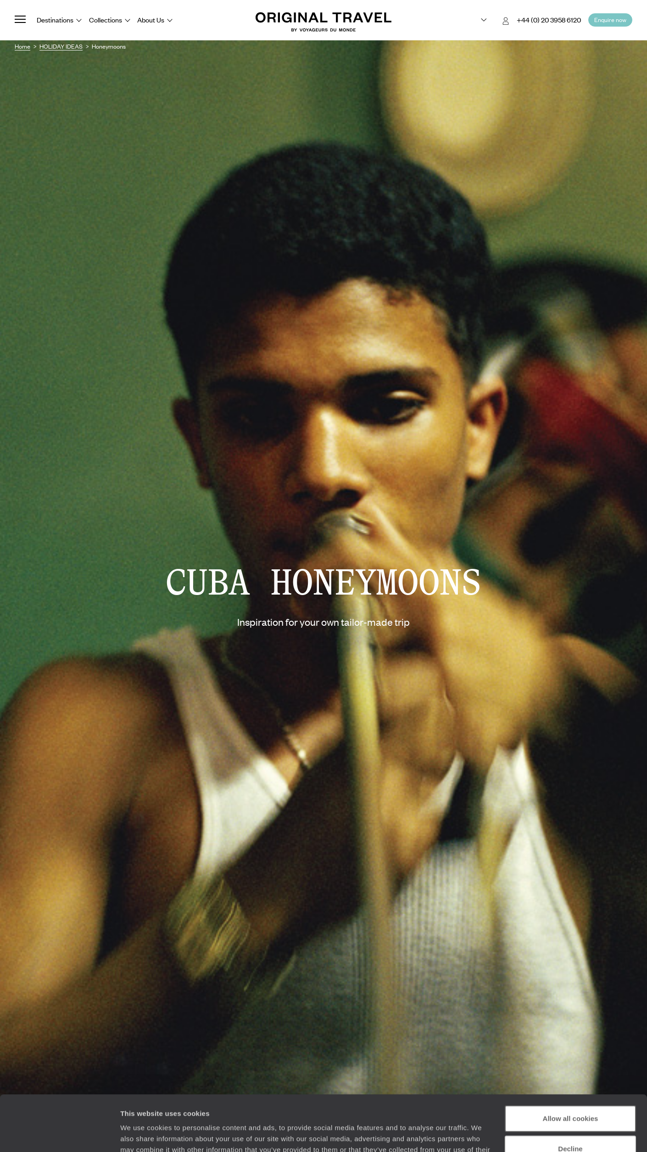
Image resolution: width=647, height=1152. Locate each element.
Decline (570, 1096)
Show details (141, 1134)
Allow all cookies (570, 1066)
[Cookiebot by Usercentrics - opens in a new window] (59, 1134)
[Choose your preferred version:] (476, 20)
